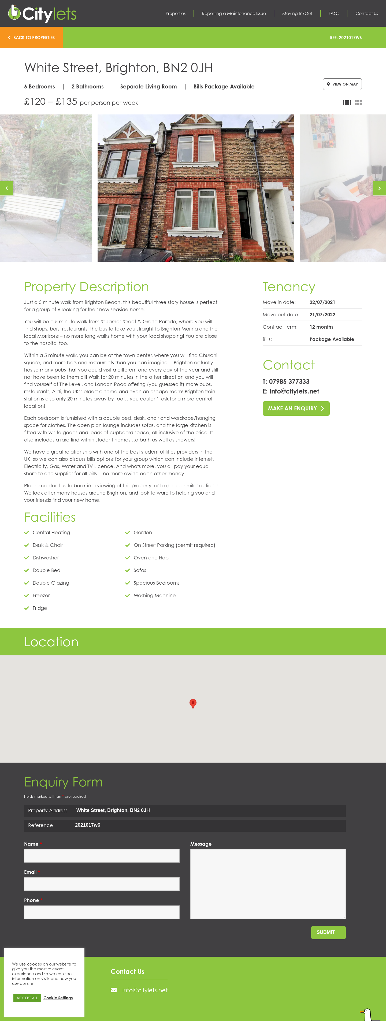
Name (33, 844)
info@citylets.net (294, 391)
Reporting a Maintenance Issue (234, 13)
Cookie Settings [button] (58, 997)
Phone (33, 900)
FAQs (334, 13)
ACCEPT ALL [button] (27, 998)
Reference (40, 825)
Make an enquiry (296, 408)
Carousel (347, 102)
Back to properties (31, 37)
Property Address (47, 810)
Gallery (358, 102)
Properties (175, 13)
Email (32, 872)
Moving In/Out (297, 13)
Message (201, 844)
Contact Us (366, 13)
